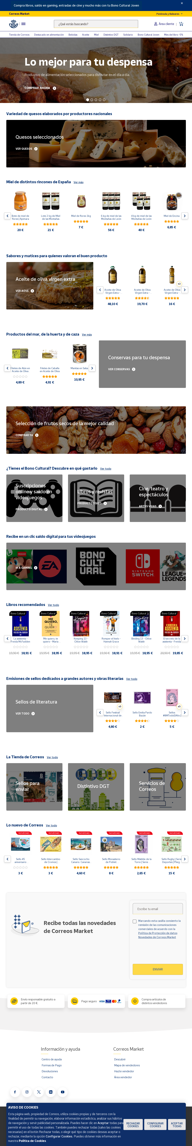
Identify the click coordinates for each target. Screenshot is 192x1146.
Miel (96, 34)
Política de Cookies (32, 1141)
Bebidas (73, 34)
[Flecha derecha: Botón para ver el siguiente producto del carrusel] (184, 215)
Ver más (78, 182)
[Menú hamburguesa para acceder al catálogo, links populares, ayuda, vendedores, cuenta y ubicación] (23, 24)
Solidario (128, 34)
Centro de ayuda (52, 1059)
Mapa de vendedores (127, 1065)
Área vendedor (123, 1077)
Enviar (158, 969)
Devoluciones (50, 1071)
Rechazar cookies (133, 1125)
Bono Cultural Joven (148, 34)
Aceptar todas (177, 1125)
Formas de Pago (52, 1065)
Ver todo (105, 468)
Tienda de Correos (19, 34)
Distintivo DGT (111, 34)
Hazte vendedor (124, 1071)
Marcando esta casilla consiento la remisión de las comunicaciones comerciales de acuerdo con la (159, 929)
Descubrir (120, 1059)
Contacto (47, 1077)
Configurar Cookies (155, 1125)
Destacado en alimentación (49, 34)
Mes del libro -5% (173, 34)
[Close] (182, 3)
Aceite (85, 34)
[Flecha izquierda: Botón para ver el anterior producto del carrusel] (7, 215)
